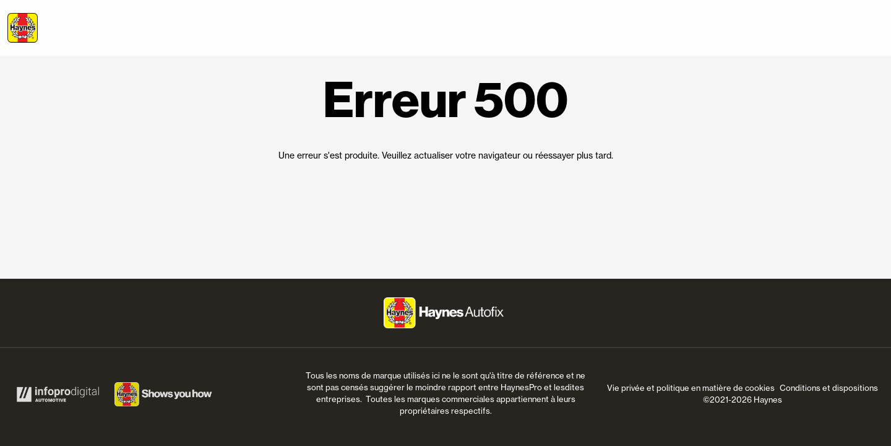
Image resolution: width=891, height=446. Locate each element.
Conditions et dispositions (829, 388)
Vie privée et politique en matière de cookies (691, 388)
